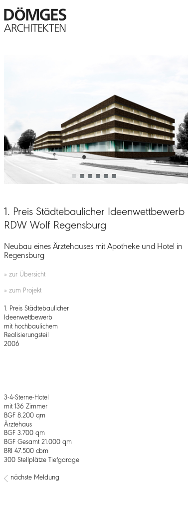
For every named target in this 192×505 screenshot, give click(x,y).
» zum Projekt (22, 290)
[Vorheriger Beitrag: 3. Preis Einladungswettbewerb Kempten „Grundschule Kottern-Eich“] (6, 478)
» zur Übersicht (24, 274)
